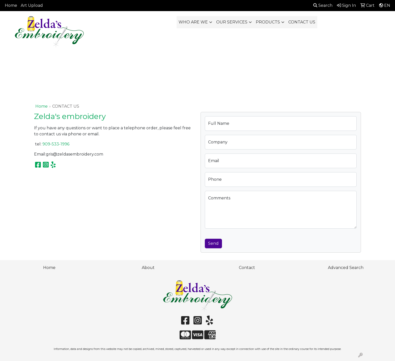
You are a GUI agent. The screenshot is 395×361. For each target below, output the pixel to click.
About (148, 267)
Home (11, 5)
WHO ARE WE (193, 22)
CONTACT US (301, 22)
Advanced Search (345, 267)
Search (322, 5)
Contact (247, 267)
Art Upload (32, 5)
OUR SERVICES (231, 22)
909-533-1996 (55, 144)
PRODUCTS (268, 22)
